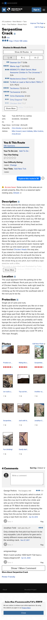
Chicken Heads (20, 249)
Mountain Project (30, 590)
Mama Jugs (15, 66)
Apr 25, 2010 (33, 517)
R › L (23, 57)
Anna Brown (16, 134)
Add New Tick (20, 169)
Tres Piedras (11, 24)
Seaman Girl (15, 62)
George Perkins (10, 490)
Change (13, 165)
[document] (23, 609)
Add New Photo (38, 344)
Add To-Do (23, 151)
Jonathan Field (10, 528)
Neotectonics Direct (18, 79)
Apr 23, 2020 (26, 558)
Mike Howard (16, 131)
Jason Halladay (27, 131)
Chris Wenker (17, 128)
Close (23, 613)
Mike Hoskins (38, 131)
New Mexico (17, 21)
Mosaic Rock (22, 24)
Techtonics (14, 88)
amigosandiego (10, 551)
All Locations (6, 21)
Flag (41, 522)
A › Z (36, 57)
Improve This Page (37, 23)
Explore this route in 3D (28, 178)
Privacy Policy (26, 608)
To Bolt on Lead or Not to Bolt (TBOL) (26, 82)
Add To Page (39, 27)
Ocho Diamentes (17, 96)
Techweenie (15, 92)
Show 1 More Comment (23, 568)
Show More (11, 108)
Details (17, 193)
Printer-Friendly (8, 577)
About (5, 590)
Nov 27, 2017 (25, 540)
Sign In (36, 9)
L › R (10, 57)
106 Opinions (9, 146)
